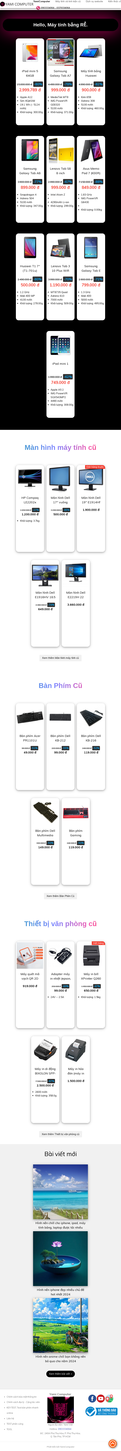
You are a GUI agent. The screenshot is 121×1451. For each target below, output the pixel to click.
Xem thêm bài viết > (60, 1373)
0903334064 (47, 7)
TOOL (9, 1429)
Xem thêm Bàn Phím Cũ (60, 896)
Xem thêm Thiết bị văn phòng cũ (60, 1134)
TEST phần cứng (15, 1423)
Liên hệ (10, 1418)
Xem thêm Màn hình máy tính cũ (60, 657)
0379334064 (63, 7)
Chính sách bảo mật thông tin (22, 1396)
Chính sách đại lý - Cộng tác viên (23, 1402)
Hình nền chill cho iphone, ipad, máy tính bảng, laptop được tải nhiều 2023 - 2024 (60, 1227)
